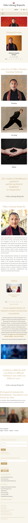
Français (16, 430)
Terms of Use (4, 507)
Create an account (5, 452)
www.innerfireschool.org (7, 477)
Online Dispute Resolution (6, 514)
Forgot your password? (5, 453)
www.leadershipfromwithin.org (8, 480)
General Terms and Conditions (7, 510)
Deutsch (6, 430)
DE (21, 9)
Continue (4, 463)
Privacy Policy (4, 508)
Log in (3, 449)
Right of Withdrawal (5, 511)
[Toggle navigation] (2, 10)
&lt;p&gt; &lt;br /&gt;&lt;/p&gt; (14, 415)
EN (24, 9)
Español (11, 430)
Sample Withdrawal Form (6, 513)
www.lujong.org (4, 479)
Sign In (16, 9)
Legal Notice (3, 505)
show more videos (13, 304)
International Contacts (6, 499)
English (1, 430)
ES (26, 9)
